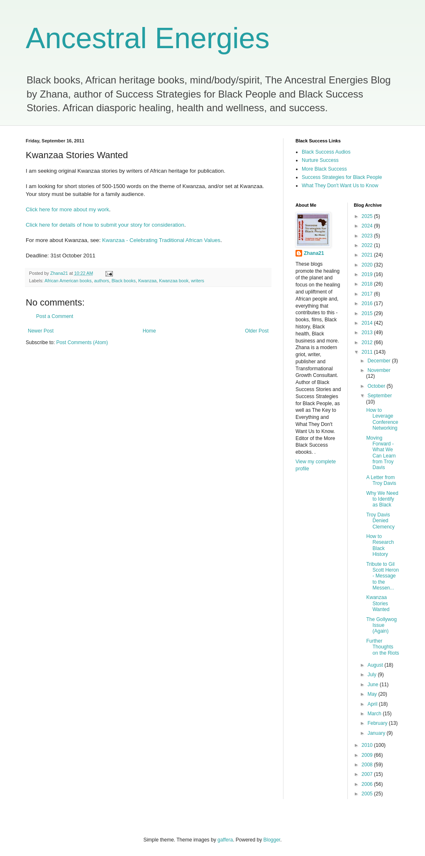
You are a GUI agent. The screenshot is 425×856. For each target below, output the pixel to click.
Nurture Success (320, 160)
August (375, 665)
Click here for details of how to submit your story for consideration (105, 225)
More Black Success (324, 169)
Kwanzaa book (173, 280)
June (373, 684)
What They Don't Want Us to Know (340, 185)
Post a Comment (54, 316)
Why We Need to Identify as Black (382, 499)
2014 (367, 323)
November (378, 370)
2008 (367, 765)
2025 (367, 216)
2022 (367, 245)
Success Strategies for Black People (342, 177)
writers (197, 280)
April (373, 704)
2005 (367, 794)
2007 (367, 774)
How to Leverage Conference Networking (382, 419)
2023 (367, 236)
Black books (124, 280)
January (376, 733)
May (372, 694)
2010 (367, 745)
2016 (367, 303)
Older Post (257, 331)
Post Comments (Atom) (82, 342)
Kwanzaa (147, 280)
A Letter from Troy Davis (381, 480)
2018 (367, 284)
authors (101, 280)
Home (149, 331)
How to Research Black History (379, 545)
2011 (367, 352)
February (377, 723)
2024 (367, 226)
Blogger (272, 840)
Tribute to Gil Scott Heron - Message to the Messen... (382, 576)
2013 (367, 332)
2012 (367, 342)
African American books (67, 280)
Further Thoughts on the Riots (382, 647)
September (379, 396)
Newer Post (41, 331)
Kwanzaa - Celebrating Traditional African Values (161, 240)
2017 (367, 294)
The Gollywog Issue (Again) (381, 625)
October (376, 386)
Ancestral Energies (148, 38)
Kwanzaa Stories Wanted (377, 603)
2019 (367, 274)
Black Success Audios (326, 152)
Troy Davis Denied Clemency (380, 521)
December (379, 361)
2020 (367, 265)
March (375, 714)
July (372, 674)
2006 (367, 784)
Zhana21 (314, 253)
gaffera (225, 840)
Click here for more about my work (67, 209)
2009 (367, 755)
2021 (367, 255)
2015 (367, 313)
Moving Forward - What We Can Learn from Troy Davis (381, 453)
